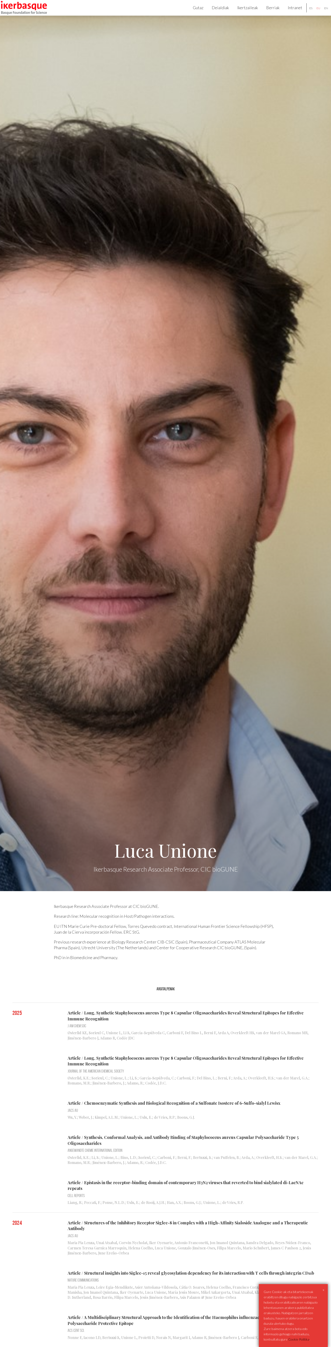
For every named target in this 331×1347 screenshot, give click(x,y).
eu (313, 13)
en (321, 13)
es (305, 13)
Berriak (267, 12)
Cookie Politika (298, 1339)
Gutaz (193, 12)
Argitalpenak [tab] (166, 999)
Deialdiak (215, 12)
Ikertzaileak (242, 12)
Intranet (289, 12)
